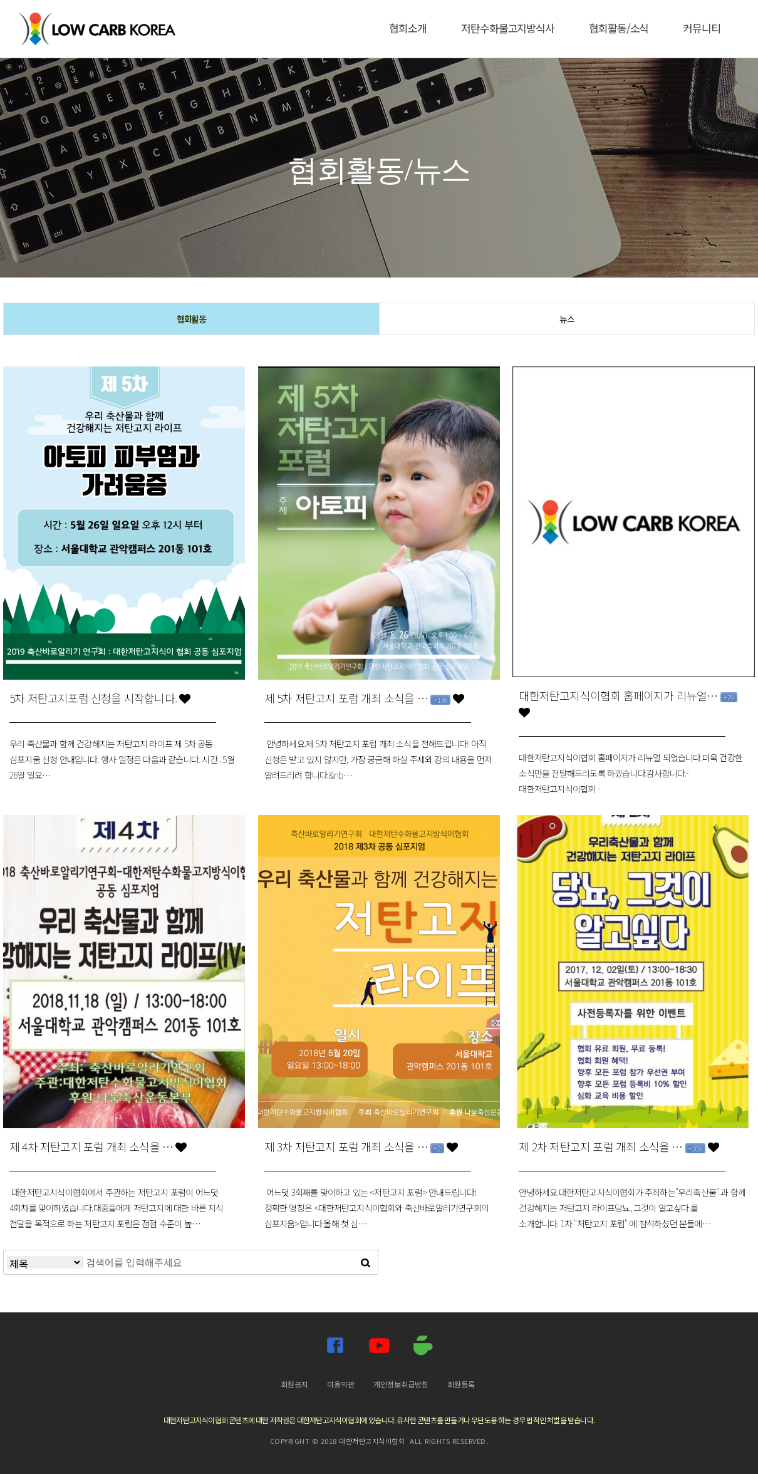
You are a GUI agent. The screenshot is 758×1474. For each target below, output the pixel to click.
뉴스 (566, 319)
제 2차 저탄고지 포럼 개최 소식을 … (619, 1146)
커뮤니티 (701, 28)
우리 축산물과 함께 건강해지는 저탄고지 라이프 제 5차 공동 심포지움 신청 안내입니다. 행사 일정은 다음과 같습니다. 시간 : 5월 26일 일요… (121, 759)
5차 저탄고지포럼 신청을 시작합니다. (99, 698)
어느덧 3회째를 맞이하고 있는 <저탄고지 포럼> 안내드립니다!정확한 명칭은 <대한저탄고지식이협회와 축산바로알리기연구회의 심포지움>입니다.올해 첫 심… (376, 1208)
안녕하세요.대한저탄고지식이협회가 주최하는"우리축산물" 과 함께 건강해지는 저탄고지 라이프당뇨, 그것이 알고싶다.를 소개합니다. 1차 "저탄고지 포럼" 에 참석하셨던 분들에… (632, 1208)
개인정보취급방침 (400, 1384)
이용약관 (341, 1384)
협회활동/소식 (618, 28)
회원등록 (461, 1384)
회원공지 (294, 1384)
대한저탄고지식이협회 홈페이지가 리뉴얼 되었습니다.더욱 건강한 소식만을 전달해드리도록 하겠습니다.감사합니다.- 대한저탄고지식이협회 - (630, 773)
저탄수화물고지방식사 (507, 28)
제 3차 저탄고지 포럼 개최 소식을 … (360, 1146)
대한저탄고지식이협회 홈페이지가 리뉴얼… (628, 703)
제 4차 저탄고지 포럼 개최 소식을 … (98, 1146)
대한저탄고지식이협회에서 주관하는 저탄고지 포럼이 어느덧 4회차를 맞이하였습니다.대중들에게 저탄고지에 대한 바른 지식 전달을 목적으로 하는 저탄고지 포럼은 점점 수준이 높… (116, 1208)
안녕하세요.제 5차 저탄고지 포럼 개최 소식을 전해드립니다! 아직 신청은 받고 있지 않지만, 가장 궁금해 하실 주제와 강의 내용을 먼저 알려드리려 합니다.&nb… (378, 759)
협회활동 (192, 319)
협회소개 (408, 28)
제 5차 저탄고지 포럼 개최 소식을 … (364, 698)
